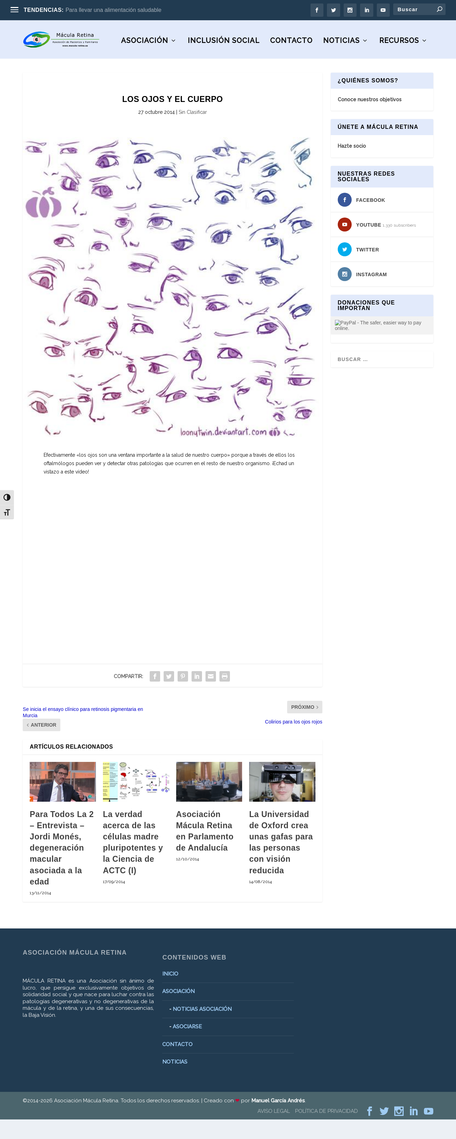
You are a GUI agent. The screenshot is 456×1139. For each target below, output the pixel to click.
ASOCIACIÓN (51, 60)
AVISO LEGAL (273, 1130)
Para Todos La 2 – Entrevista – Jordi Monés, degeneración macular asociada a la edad (62, 867)
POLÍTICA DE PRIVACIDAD (326, 1130)
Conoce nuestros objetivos (370, 119)
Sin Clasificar (193, 131)
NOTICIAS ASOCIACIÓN (202, 1029)
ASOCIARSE (187, 1046)
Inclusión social (130, 60)
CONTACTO (198, 60)
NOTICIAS (248, 60)
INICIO (170, 993)
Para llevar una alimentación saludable (114, 10)
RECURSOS (306, 60)
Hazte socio (352, 166)
